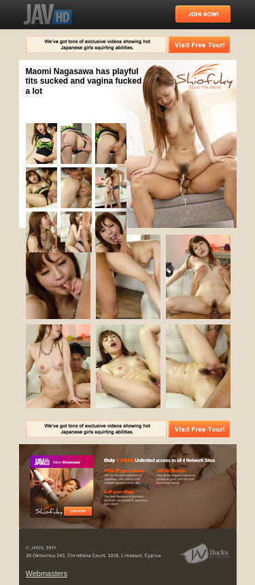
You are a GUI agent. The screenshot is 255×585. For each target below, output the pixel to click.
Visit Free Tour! (199, 44)
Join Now (203, 13)
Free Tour (78, 511)
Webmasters (47, 573)
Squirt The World (205, 77)
